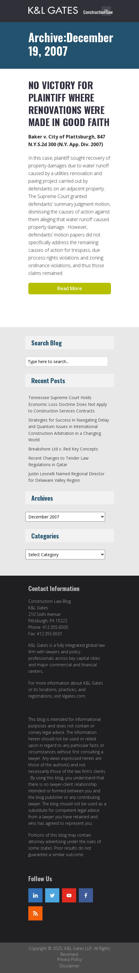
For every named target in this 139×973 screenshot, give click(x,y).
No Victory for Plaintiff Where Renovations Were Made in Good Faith (68, 103)
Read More (69, 288)
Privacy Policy (69, 959)
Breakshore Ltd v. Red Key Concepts (63, 449)
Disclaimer (69, 966)
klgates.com (73, 696)
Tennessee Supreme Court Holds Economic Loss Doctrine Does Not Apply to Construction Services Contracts (67, 404)
